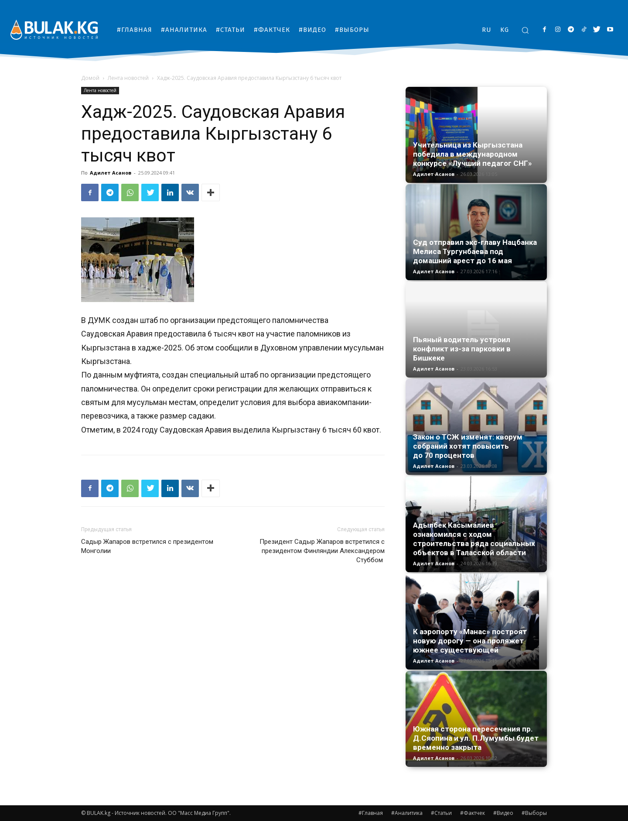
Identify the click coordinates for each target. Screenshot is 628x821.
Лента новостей (128, 78)
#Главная (370, 813)
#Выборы (534, 813)
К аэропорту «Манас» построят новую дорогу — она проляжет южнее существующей (470, 640)
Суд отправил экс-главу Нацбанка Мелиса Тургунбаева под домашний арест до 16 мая (475, 251)
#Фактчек (472, 813)
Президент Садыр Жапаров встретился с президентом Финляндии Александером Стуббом (322, 551)
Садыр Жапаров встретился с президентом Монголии (147, 546)
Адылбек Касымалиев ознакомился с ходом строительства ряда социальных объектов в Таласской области (474, 539)
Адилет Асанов (110, 172)
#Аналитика (407, 813)
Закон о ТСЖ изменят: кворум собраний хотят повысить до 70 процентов (467, 446)
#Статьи (441, 813)
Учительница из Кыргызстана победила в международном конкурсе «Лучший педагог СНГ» (472, 154)
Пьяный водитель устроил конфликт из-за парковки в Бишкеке (462, 348)
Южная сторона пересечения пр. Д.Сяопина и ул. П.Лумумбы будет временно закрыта (476, 738)
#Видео (503, 813)
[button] (525, 30)
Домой (90, 78)
